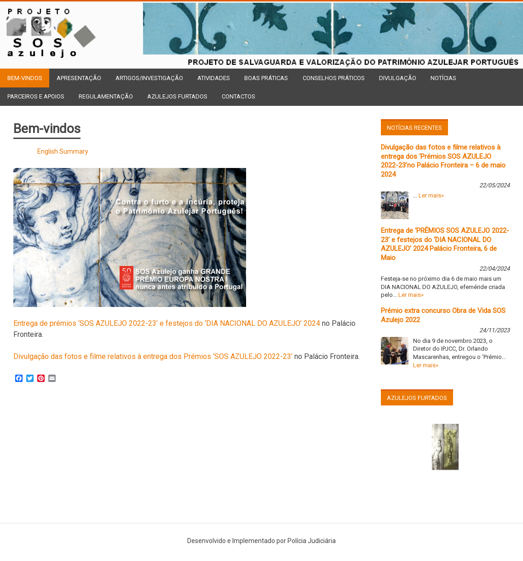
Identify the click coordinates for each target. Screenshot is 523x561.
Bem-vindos (24, 78)
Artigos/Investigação (149, 78)
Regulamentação (106, 96)
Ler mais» (431, 195)
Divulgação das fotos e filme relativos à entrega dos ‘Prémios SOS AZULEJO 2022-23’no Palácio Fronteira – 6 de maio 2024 (443, 161)
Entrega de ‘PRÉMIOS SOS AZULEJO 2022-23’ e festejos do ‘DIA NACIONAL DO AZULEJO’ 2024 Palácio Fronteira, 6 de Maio (445, 244)
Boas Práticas (266, 78)
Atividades (213, 78)
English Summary (62, 151)
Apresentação (79, 78)
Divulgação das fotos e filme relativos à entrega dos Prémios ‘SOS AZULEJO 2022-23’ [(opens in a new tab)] (153, 356)
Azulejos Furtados (177, 96)
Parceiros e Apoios (35, 96)
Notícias (443, 78)
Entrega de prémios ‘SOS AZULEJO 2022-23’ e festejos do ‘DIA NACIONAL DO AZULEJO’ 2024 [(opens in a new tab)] (166, 323)
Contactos (238, 96)
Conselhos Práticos (334, 78)
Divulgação (397, 78)
